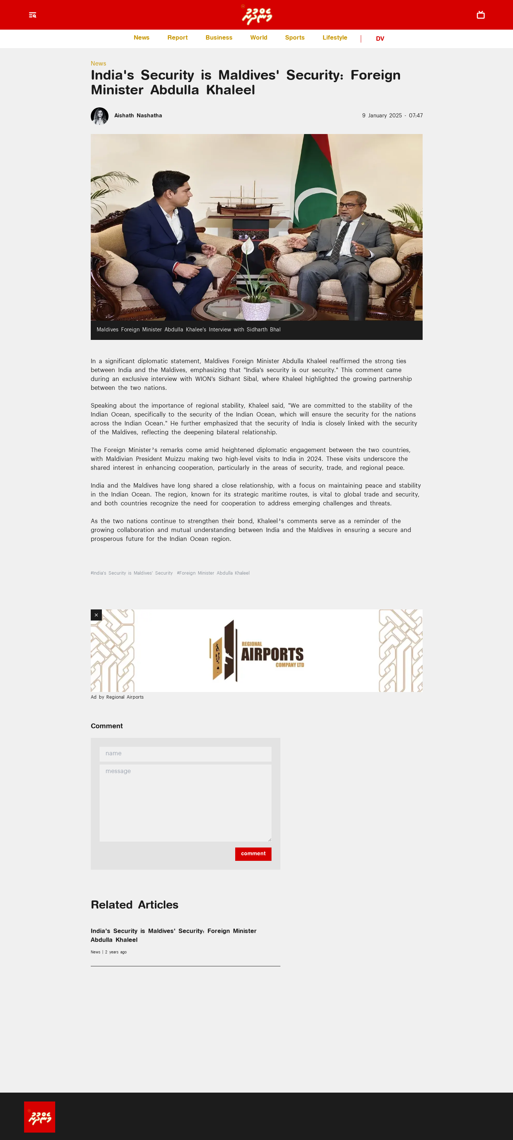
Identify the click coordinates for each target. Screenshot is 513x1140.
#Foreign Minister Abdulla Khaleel (213, 574)
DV (380, 39)
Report (177, 38)
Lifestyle (335, 38)
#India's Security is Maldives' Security (132, 574)
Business (219, 38)
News (142, 38)
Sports (295, 38)
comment (253, 854)
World (258, 38)
